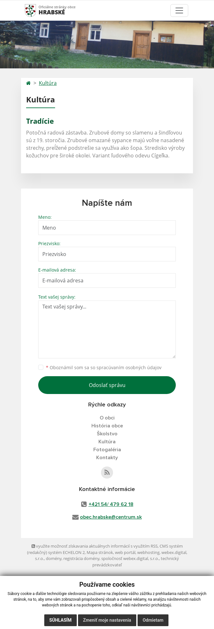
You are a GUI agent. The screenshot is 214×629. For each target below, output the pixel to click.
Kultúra (48, 82)
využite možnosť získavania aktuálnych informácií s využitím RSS (95, 546)
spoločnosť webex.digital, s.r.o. (130, 558)
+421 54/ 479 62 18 (111, 504)
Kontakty (107, 457)
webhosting (148, 552)
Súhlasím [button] (60, 620)
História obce (107, 425)
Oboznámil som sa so (103, 367)
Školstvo (107, 433)
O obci (107, 417)
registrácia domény (81, 558)
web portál (125, 552)
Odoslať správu (107, 385)
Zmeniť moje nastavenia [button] (107, 620)
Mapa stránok (100, 552)
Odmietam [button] (153, 620)
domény (53, 558)
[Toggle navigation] (179, 10)
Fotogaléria (107, 449)
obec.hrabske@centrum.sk (111, 517)
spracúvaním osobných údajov (128, 367)
